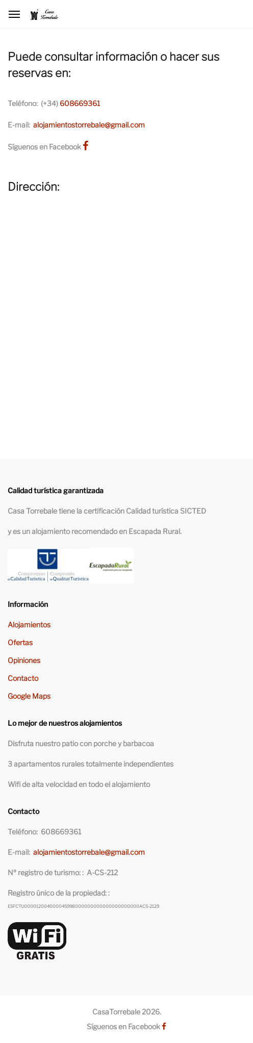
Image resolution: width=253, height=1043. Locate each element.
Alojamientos (29, 624)
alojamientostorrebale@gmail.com (89, 124)
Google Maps (29, 696)
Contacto (23, 678)
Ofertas (20, 642)
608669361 (80, 103)
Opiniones (24, 660)
